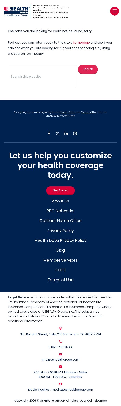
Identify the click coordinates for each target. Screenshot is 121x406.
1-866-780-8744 (61, 347)
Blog (60, 250)
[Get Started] (60, 190)
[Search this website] (42, 76)
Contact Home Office (60, 220)
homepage (81, 42)
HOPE (60, 270)
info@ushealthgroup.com (60, 359)
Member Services (60, 260)
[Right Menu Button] (114, 11)
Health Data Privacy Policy (60, 240)
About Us (60, 201)
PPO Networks (60, 211)
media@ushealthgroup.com (72, 389)
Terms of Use (89, 112)
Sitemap (100, 400)
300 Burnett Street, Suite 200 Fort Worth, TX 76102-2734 (60, 334)
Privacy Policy (67, 112)
